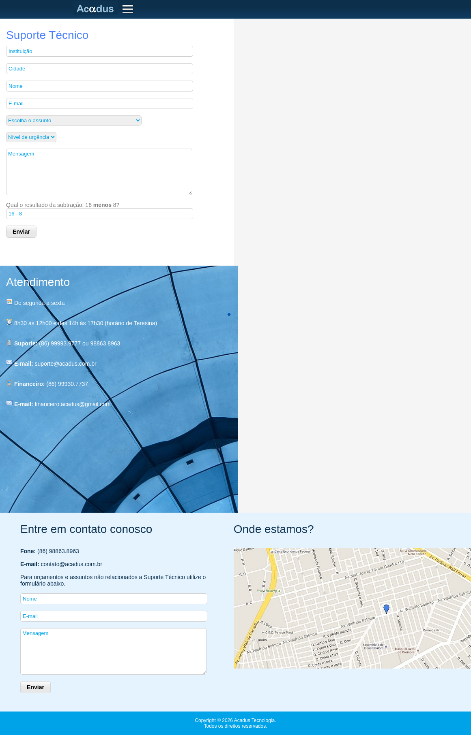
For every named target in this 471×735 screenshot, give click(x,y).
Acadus (97, 8)
